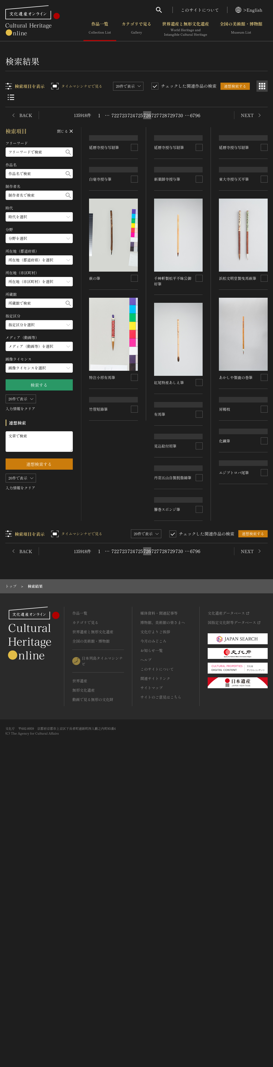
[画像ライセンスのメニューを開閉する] (39, 368)
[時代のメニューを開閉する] (39, 217)
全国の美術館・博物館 (241, 29)
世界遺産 (79, 980)
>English (248, 10)
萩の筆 (224, 511)
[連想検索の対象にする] (134, 214)
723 (123, 115)
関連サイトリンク (155, 978)
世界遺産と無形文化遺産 (185, 29)
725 (139, 115)
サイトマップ (151, 987)
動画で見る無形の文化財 (92, 999)
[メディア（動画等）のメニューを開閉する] (39, 346)
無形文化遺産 (83, 989)
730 (179, 115)
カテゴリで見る (136, 29)
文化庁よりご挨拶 (155, 931)
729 (171, 115)
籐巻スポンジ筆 (167, 808)
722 (115, 115)
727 (155, 115)
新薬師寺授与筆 (167, 313)
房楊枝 (224, 709)
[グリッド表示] (262, 86)
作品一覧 (100, 29)
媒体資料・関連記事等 (159, 912)
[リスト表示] (11, 97)
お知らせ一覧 (151, 950)
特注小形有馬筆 (167, 511)
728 (163, 115)
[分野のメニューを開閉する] (39, 238)
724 (131, 115)
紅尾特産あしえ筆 (169, 412)
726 (147, 115)
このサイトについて (200, 10)
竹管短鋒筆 (98, 715)
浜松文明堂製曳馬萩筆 (237, 412)
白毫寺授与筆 (100, 313)
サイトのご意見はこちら (160, 996)
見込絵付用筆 (100, 615)
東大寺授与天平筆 (234, 313)
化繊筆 (159, 709)
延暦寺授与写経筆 (104, 214)
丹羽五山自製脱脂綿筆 (172, 610)
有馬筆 (224, 610)
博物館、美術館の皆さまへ (162, 922)
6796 (195, 115)
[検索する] (68, 152)
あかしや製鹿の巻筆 (106, 517)
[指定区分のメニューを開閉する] (39, 324)
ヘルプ (145, 959)
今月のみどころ (153, 940)
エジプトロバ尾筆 (234, 808)
